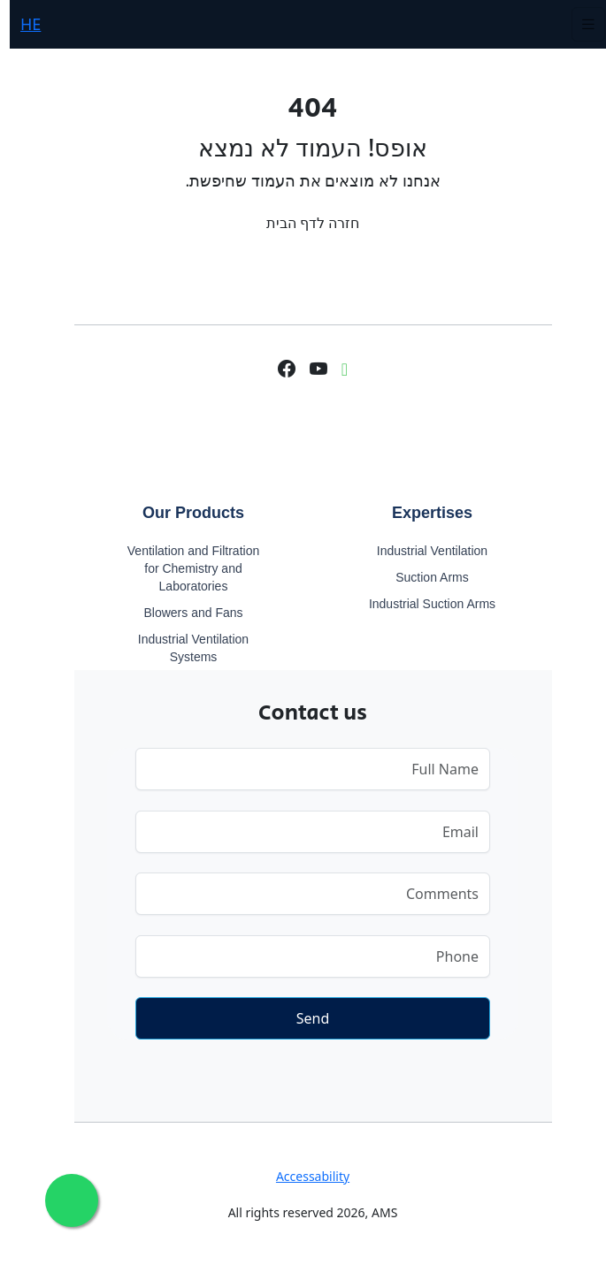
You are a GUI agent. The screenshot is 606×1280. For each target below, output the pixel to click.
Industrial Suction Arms (422, 604)
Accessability (303, 1176)
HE (21, 23)
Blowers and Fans (183, 613)
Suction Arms (422, 577)
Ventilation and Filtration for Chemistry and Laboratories (183, 568)
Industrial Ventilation (422, 551)
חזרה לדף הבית (303, 222)
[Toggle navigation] (578, 24)
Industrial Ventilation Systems (183, 648)
